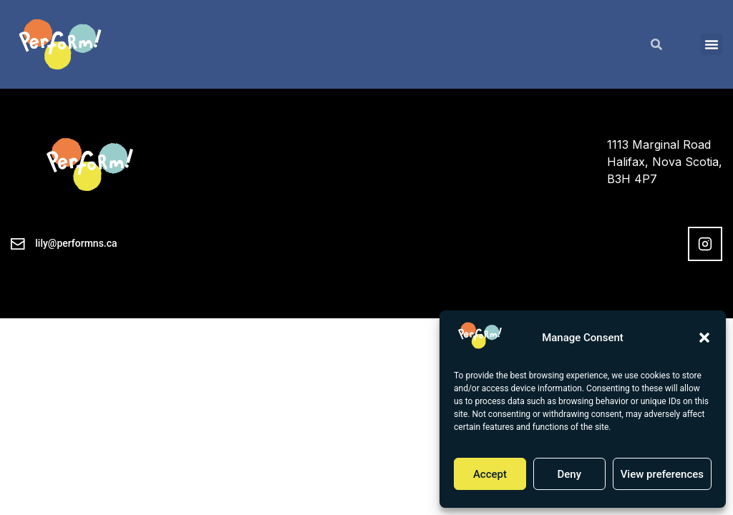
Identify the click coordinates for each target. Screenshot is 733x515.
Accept (490, 474)
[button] (704, 337)
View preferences (662, 474)
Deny (569, 474)
